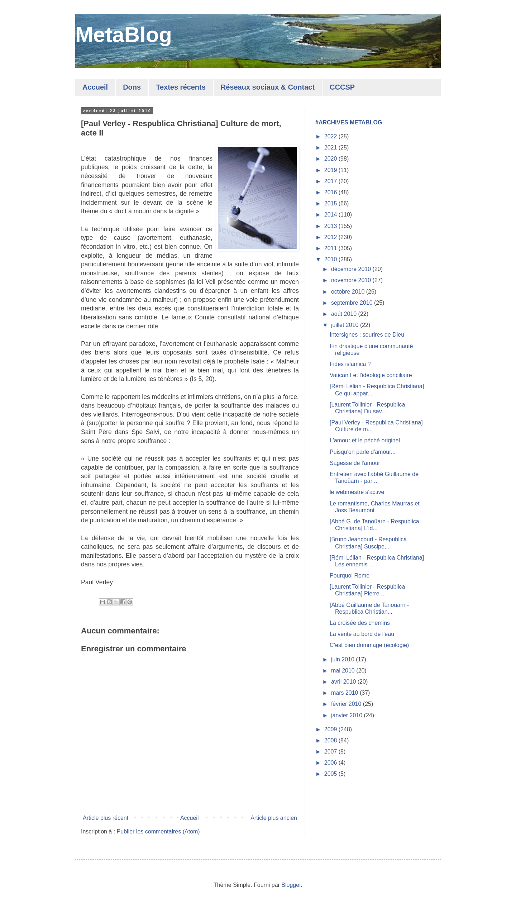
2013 (331, 226)
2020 (331, 159)
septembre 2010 (352, 303)
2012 (331, 237)
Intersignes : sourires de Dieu (367, 335)
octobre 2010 (348, 292)
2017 (331, 181)
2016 (331, 192)
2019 (331, 170)
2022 (331, 136)
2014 (331, 215)
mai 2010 (343, 670)
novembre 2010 (352, 280)
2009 (331, 729)
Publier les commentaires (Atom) (158, 831)
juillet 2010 (345, 325)
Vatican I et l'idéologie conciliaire (371, 375)
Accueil (95, 87)
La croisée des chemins (360, 623)
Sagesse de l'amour (355, 463)
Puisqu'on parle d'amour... (363, 452)
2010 (331, 259)
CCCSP (342, 87)
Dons (132, 87)
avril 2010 (344, 682)
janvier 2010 (347, 715)
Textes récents (181, 87)
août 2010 (344, 314)
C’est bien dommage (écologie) (369, 645)
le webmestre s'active (357, 492)
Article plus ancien (273, 818)
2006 (331, 763)
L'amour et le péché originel (365, 440)
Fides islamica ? (350, 364)
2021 (331, 147)
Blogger (291, 885)
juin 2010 (343, 659)
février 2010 (347, 704)
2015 (331, 203)
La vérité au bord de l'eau (362, 634)
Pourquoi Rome (349, 575)
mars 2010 (345, 693)
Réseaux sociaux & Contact (268, 87)
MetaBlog (123, 35)
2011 (331, 248)
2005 (331, 774)
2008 (331, 740)
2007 (331, 751)
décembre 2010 (352, 269)
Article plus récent (105, 818)
